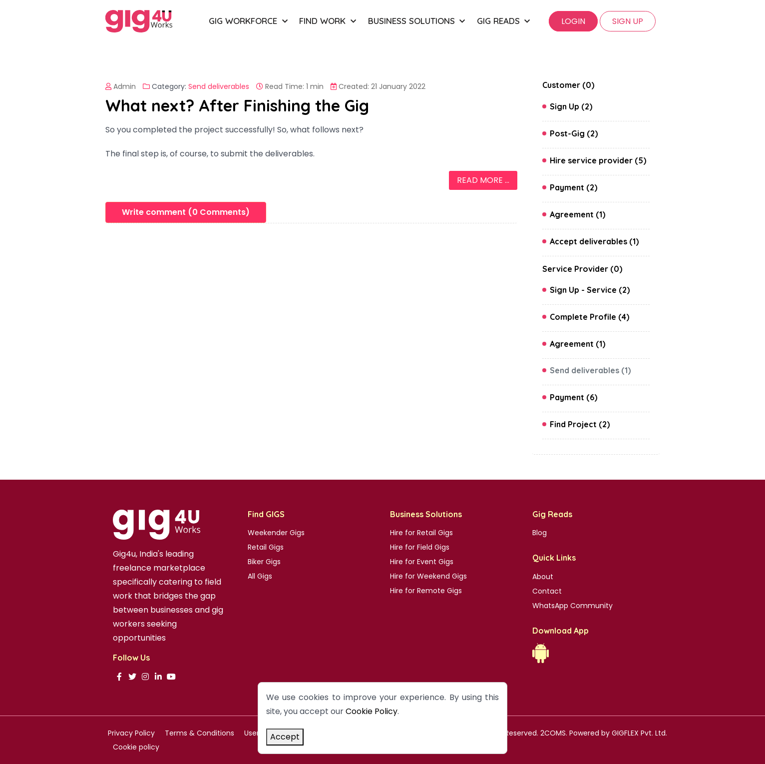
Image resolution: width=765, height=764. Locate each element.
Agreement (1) (577, 214)
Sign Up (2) (571, 106)
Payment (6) (573, 397)
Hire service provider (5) (598, 160)
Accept (285, 737)
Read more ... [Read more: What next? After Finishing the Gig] (483, 180)
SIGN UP (627, 21)
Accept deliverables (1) (594, 241)
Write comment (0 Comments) (186, 212)
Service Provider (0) (582, 269)
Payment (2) (573, 187)
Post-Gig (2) (574, 133)
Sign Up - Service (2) (590, 290)
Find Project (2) (580, 424)
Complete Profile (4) (589, 317)
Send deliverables (218, 86)
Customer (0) (568, 85)
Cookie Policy (371, 711)
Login (573, 21)
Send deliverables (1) (590, 370)
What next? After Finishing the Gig (237, 105)
